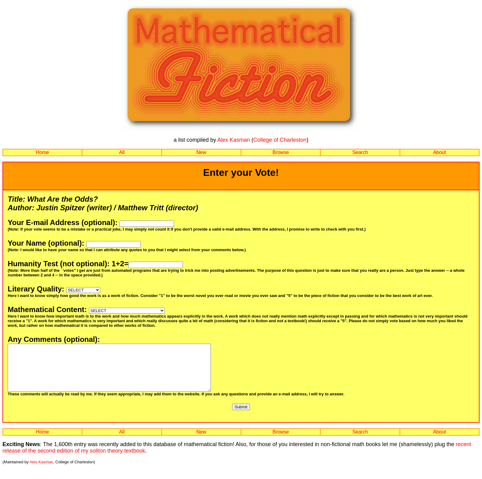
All (122, 152)
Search (360, 152)
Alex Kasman (233, 140)
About (439, 152)
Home (42, 152)
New (201, 152)
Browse (280, 152)
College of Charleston (279, 140)
